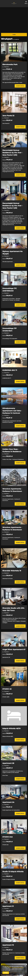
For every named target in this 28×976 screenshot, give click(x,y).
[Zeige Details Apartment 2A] (20, 813)
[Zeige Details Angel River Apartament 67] (20, 660)
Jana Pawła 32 (8, 116)
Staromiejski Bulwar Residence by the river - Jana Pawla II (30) (12, 152)
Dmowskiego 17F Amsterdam (9, 329)
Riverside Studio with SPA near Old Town (13, 609)
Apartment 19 (8, 945)
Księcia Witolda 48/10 (11, 728)
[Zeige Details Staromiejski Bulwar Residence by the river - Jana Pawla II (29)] (20, 228)
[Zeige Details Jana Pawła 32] (20, 126)
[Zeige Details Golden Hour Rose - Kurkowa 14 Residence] (20, 462)
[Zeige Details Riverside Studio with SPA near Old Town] (20, 626)
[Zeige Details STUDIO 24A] (20, 848)
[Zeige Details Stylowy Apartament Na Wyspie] (20, 265)
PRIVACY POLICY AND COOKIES (16, 967)
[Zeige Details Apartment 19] (20, 957)
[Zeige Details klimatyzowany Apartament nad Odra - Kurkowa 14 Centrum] (20, 425)
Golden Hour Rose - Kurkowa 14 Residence (11, 450)
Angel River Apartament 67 (13, 649)
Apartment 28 (8, 763)
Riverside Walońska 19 (11, 571)
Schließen (6, 972)
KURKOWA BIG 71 (9, 370)
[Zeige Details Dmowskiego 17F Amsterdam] (20, 342)
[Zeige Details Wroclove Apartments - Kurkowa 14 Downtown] (20, 504)
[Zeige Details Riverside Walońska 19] (20, 582)
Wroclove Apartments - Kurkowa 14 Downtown (12, 490)
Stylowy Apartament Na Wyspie (12, 252)
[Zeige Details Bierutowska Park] (20, 86)
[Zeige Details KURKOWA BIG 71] (20, 381)
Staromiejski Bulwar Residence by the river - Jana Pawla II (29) (12, 205)
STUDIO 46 (6, 689)
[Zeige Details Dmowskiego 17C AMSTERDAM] (20, 305)
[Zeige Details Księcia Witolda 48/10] (20, 739)
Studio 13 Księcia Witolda (13, 872)
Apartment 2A (8, 802)
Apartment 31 (8, 906)
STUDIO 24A (7, 837)
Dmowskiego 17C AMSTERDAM (9, 289)
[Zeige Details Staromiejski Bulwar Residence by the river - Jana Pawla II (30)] (20, 175)
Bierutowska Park (9, 64)
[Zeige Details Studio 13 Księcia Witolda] (20, 882)
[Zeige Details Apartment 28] (20, 778)
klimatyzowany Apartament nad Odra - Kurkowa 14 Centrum (12, 410)
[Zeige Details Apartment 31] (20, 919)
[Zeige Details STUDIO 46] (20, 700)
